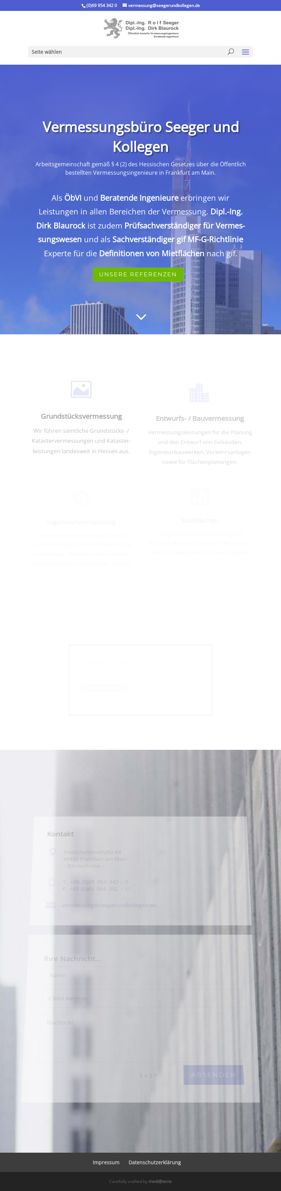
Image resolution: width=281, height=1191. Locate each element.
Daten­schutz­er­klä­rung (155, 1162)
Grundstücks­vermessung (81, 418)
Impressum (106, 1162)
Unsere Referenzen (138, 274)
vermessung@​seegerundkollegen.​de (109, 912)
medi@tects (160, 1181)
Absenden (218, 1065)
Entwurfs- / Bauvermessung (199, 421)
